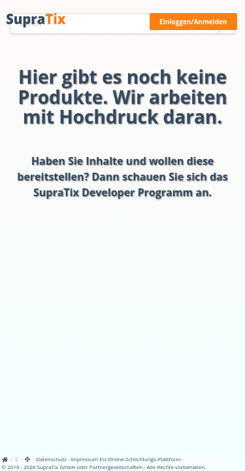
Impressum (84, 458)
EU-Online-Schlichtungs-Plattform (139, 458)
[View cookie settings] (17, 458)
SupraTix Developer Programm (113, 192)
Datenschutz (51, 458)
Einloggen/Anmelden (193, 21)
